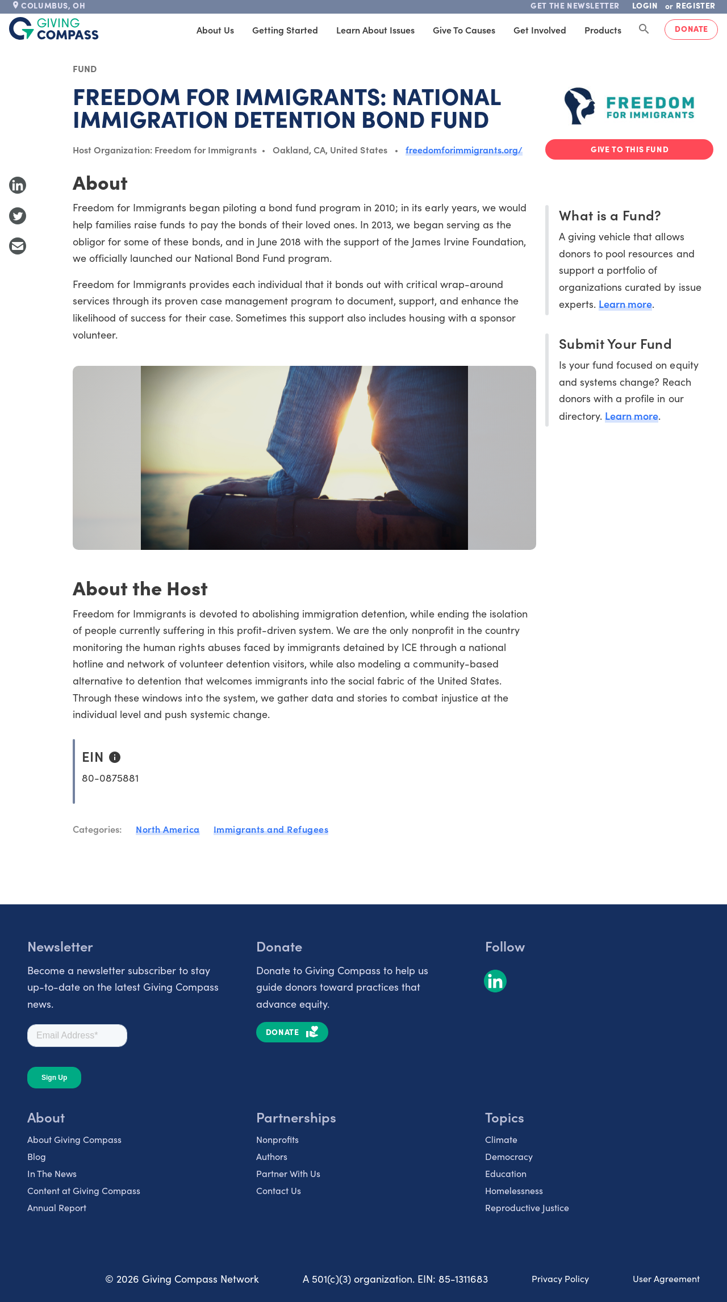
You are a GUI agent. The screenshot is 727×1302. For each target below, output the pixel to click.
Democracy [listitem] (509, 1156)
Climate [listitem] (501, 1139)
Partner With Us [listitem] (288, 1173)
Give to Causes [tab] (464, 29)
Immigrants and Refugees (271, 829)
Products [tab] (602, 29)
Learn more (625, 304)
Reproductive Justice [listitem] (527, 1207)
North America (168, 829)
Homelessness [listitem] (514, 1190)
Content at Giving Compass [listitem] (83, 1190)
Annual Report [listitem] (56, 1207)
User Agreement (666, 1278)
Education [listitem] (506, 1173)
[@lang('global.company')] (54, 28)
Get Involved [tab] (539, 29)
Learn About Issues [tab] (375, 29)
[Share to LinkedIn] (17, 185)
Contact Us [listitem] (278, 1190)
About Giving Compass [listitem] (74, 1139)
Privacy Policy (560, 1278)
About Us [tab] (215, 29)
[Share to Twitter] (17, 215)
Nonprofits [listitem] (277, 1139)
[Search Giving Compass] (644, 29)
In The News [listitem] (52, 1173)
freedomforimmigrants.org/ (464, 149)
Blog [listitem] (36, 1156)
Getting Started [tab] (285, 29)
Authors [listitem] (271, 1156)
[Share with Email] (17, 245)
